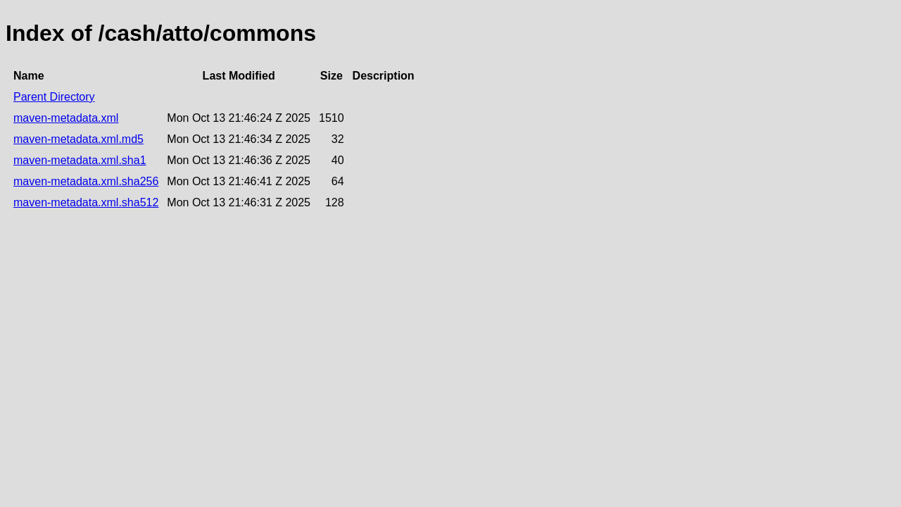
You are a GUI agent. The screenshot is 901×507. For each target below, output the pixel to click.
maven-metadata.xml (65, 118)
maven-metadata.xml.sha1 (79, 160)
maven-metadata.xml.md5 (78, 139)
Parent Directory (54, 97)
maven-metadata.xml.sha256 (85, 181)
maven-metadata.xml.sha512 (85, 202)
